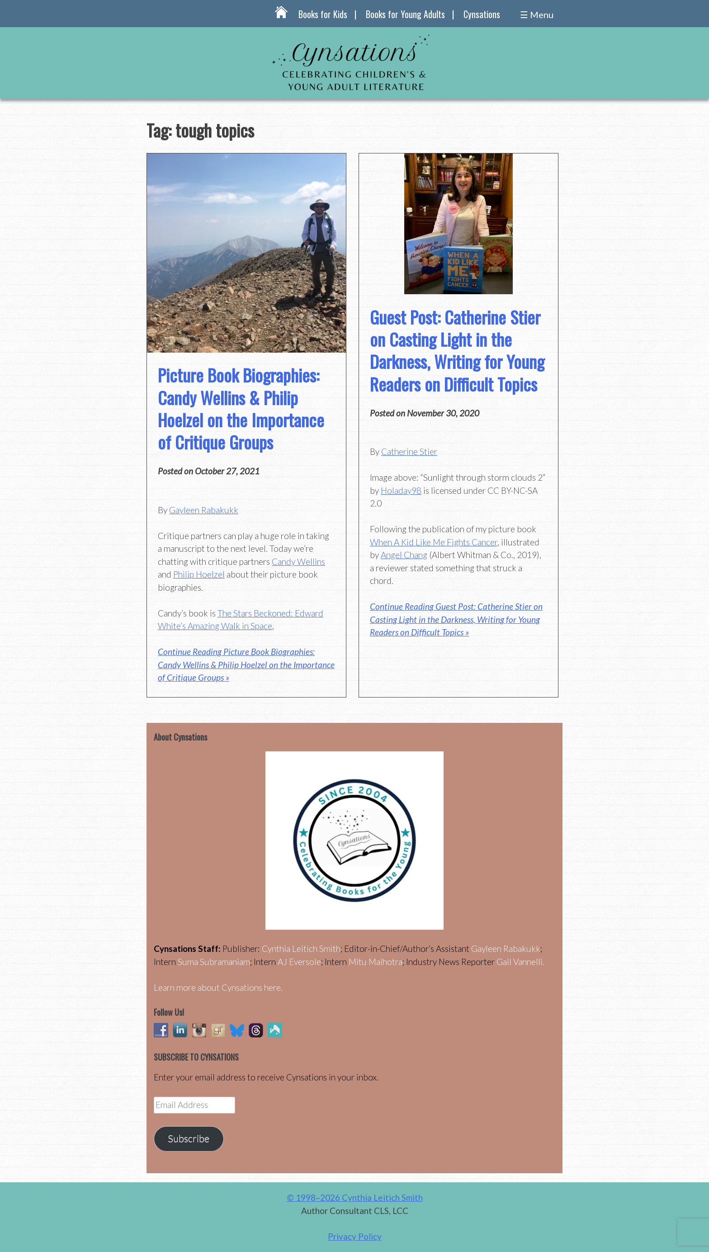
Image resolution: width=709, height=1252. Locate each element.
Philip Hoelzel (199, 574)
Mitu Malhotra (375, 961)
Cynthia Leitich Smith (301, 948)
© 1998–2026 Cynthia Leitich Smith (355, 1197)
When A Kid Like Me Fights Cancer (433, 542)
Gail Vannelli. (520, 961)
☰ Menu (536, 14)
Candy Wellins (298, 561)
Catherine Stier (409, 451)
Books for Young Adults (405, 14)
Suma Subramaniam (214, 961)
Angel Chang (404, 555)
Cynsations (481, 14)
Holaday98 (401, 490)
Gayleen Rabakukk (203, 510)
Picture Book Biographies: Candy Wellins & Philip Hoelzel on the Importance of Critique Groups (241, 408)
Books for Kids (322, 14)
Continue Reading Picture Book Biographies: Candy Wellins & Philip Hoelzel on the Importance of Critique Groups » (246, 664)
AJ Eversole (299, 961)
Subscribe (188, 1138)
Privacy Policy (355, 1236)
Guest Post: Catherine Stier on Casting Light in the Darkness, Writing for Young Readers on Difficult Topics (457, 350)
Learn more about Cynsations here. (218, 987)
